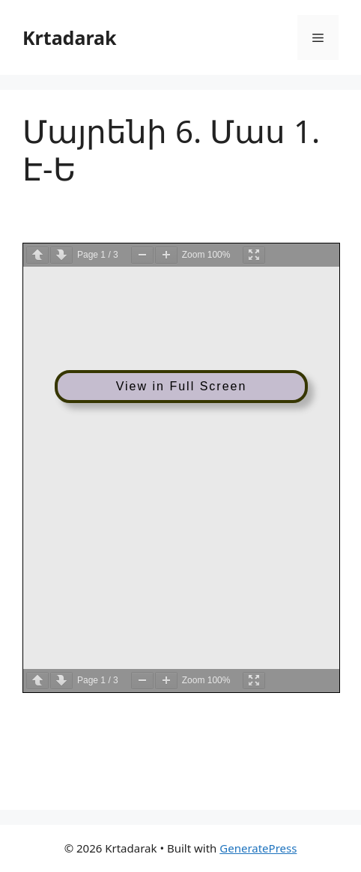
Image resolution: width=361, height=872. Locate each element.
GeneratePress (258, 848)
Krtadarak (69, 37)
